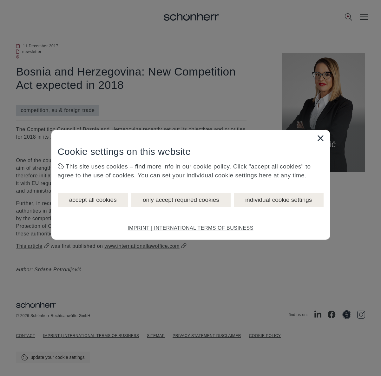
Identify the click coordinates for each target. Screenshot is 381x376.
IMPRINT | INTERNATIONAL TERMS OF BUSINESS (190, 228)
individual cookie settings (278, 199)
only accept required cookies (181, 199)
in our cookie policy (202, 166)
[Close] (320, 138)
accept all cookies (93, 199)
